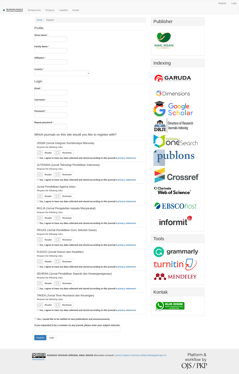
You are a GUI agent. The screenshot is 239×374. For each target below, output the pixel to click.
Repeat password (50, 125)
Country (62, 72)
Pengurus (50, 10)
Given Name (50, 38)
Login (234, 3)
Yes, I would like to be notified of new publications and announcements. (72, 319)
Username (50, 102)
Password (50, 114)
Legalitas (63, 10)
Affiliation (50, 60)
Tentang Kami (34, 10)
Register (222, 3)
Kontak (75, 10)
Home (39, 20)
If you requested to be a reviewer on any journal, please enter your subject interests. (77, 328)
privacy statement (127, 158)
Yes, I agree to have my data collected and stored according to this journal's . (86, 158)
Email (50, 91)
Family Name (50, 49)
